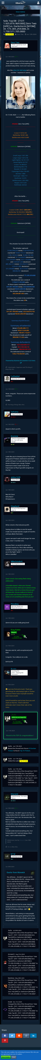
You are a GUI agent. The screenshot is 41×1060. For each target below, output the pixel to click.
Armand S (11, 954)
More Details (6, 1057)
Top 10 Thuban (25, 751)
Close (13, 1057)
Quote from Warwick (16, 872)
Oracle (10, 1002)
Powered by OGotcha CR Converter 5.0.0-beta (20, 360)
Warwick (22, 840)
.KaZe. (10, 746)
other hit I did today (19, 70)
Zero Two (20, 34)
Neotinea (11, 978)
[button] (3, 2)
